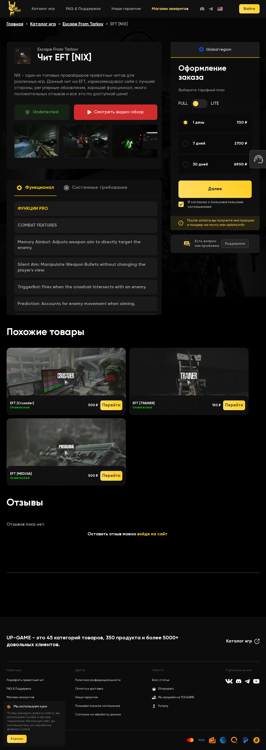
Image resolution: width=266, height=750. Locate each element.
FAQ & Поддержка (83, 9)
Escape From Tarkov (83, 24)
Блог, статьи (160, 680)
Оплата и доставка (89, 688)
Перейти (111, 405)
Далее (215, 189)
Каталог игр (43, 9)
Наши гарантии (126, 9)
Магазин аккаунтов (170, 9)
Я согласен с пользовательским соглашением (215, 205)
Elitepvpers (163, 689)
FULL (183, 103)
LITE (215, 103)
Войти (249, 9)
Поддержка (235, 244)
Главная (15, 24)
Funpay (160, 706)
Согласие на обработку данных (98, 714)
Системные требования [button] (99, 187)
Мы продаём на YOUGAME (176, 697)
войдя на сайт (152, 534)
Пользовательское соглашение (97, 706)
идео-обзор (119, 112)
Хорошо (17, 738)
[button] (35, 188)
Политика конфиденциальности (98, 680)
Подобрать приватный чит (25, 680)
